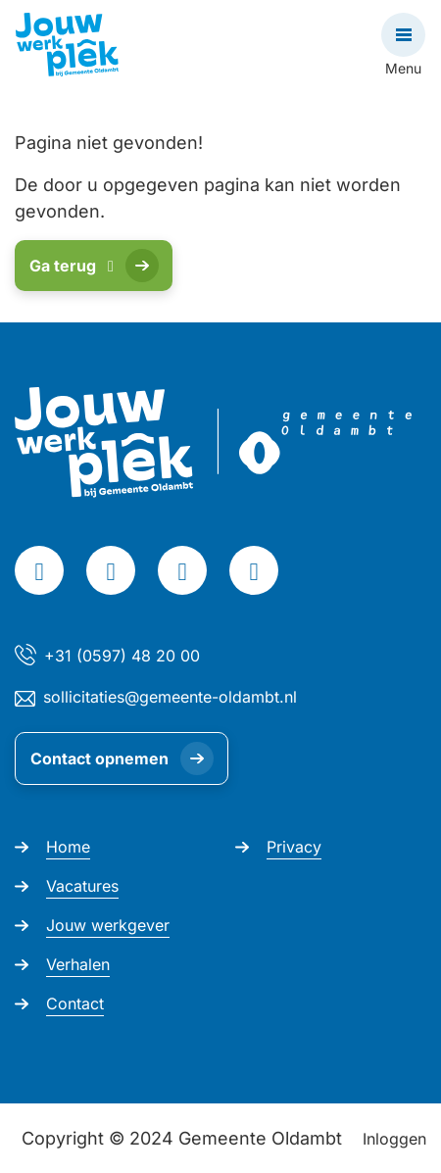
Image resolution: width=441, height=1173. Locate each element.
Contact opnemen (99, 758)
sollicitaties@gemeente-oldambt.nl (170, 697)
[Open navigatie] (403, 35)
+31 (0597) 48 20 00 (122, 655)
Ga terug (71, 265)
